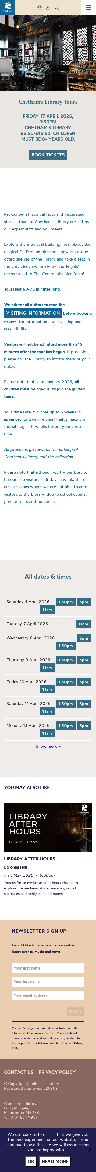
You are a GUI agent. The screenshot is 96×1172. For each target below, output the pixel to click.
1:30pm (65, 601)
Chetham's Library (7, 7)
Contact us (19, 1072)
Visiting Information (33, 313)
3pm (83, 601)
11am (47, 609)
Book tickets (48, 155)
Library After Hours (29, 859)
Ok (31, 1161)
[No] (89, 1150)
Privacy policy (57, 1072)
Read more (55, 1161)
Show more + (48, 746)
